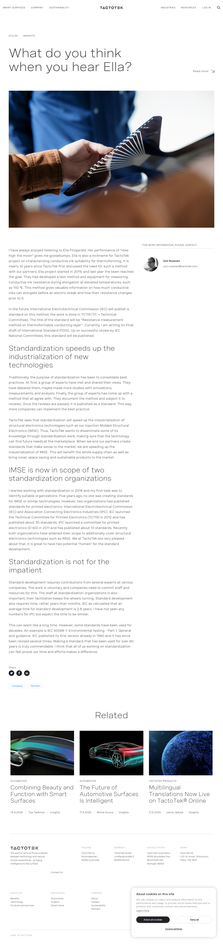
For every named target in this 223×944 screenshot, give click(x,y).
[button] (14, 7)
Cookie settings (173, 929)
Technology (16, 902)
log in (206, 7)
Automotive (57, 898)
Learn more (142, 910)
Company (17, 686)
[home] (111, 7)
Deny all (194, 920)
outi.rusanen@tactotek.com (180, 266)
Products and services (22, 905)
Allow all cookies (153, 920)
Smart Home (57, 905)
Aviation (55, 902)
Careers (95, 902)
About (94, 898)
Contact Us (57, 872)
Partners (35, 686)
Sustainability (98, 905)
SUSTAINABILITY (59, 7)
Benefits (14, 898)
